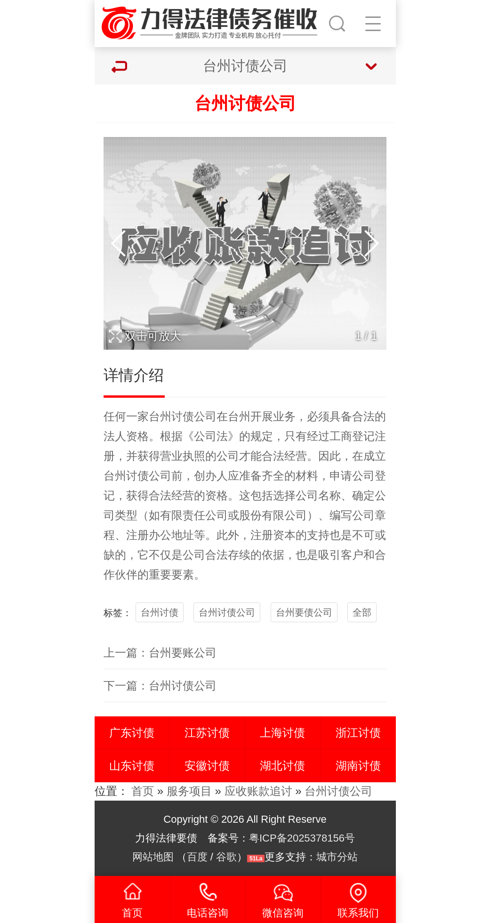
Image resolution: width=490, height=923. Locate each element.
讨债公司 (194, 416)
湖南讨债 (358, 765)
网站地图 (153, 857)
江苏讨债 (207, 732)
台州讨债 (159, 612)
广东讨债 (131, 732)
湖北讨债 (282, 765)
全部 (362, 612)
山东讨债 (131, 765)
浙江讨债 (358, 732)
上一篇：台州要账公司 (160, 652)
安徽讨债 (207, 765)
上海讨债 (282, 732)
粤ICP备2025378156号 (302, 838)
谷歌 (226, 857)
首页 (142, 791)
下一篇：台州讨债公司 (160, 685)
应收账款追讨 (258, 791)
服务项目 (189, 791)
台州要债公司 (304, 612)
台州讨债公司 (227, 612)
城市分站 (337, 857)
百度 (197, 857)
